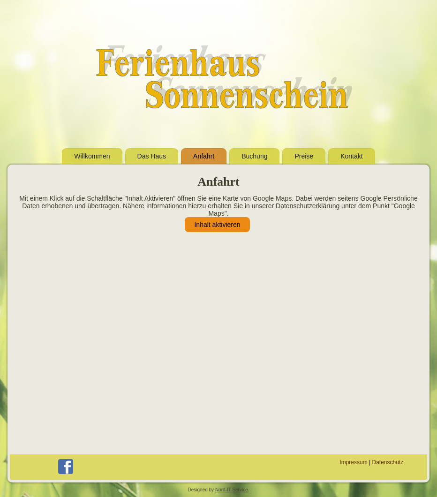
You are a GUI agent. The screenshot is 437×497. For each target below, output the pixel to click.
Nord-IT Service (231, 489)
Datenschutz (387, 462)
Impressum (353, 462)
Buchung (254, 156)
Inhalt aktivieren (217, 224)
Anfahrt (203, 156)
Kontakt (351, 156)
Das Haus (151, 156)
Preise (303, 156)
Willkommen (92, 156)
